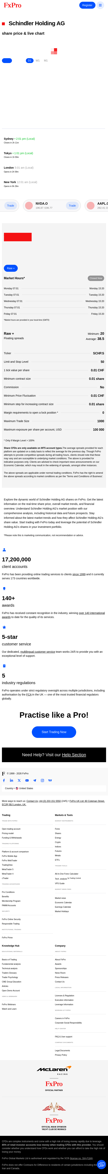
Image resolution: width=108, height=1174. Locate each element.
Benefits (5, 897)
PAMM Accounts (9, 905)
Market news (62, 897)
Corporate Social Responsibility (68, 1023)
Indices (58, 847)
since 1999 (79, 574)
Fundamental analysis (11, 964)
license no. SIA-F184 (81, 1158)
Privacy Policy (61, 1055)
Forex (57, 829)
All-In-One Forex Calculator (66, 874)
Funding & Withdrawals (12, 838)
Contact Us (32, 801)
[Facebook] (4, 780)
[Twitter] (19, 780)
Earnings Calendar (63, 907)
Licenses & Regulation (64, 996)
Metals (58, 855)
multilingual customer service (37, 651)
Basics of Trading (9, 960)
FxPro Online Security (11, 919)
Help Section (74, 754)
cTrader (5, 878)
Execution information (64, 1000)
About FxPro (60, 960)
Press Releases (61, 977)
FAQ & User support (63, 1037)
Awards (58, 964)
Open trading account (11, 829)
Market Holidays (62, 911)
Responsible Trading (10, 924)
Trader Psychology (10, 977)
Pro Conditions (8, 892)
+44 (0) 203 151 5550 (50, 801)
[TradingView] (50, 780)
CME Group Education (11, 982)
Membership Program (11, 901)
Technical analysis (10, 968)
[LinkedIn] (12, 780)
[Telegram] (35, 780)
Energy (58, 838)
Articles (5, 986)
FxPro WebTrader (9, 860)
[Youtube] (27, 780)
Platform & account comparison (15, 852)
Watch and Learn (9, 1009)
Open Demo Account (11, 991)
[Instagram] (42, 780)
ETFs (57, 860)
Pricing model (8, 833)
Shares (58, 833)
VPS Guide (59, 883)
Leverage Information (64, 1004)
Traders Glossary (9, 973)
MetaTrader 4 (8, 874)
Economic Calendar (63, 903)
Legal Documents (62, 1051)
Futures (58, 851)
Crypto (58, 842)
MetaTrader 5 (8, 869)
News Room (60, 973)
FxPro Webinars (9, 1004)
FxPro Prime (7, 938)
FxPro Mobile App (9, 856)
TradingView (7, 865)
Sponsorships (61, 968)
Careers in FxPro (62, 1018)
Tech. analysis (68, 878)
